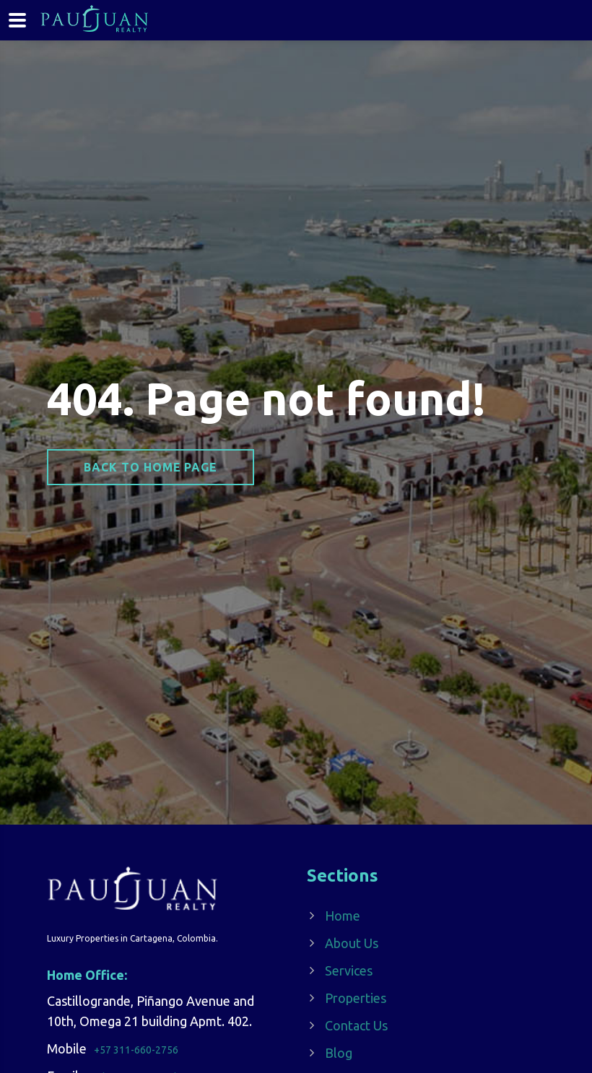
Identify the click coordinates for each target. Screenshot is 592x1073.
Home (342, 915)
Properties (355, 998)
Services (349, 970)
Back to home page (150, 467)
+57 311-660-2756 (136, 1050)
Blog (338, 1053)
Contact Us (356, 1025)
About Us (351, 943)
